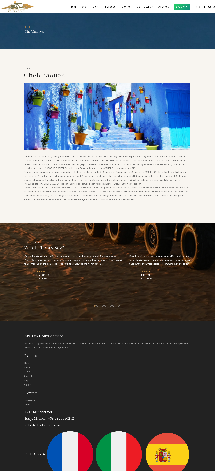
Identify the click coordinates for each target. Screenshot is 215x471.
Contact (122, 5)
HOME (28, 198)
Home (68, 5)
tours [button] (91, 5)
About (79, 5)
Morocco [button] (106, 5)
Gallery (144, 5)
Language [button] (159, 5)
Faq (133, 5)
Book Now (174, 7)
